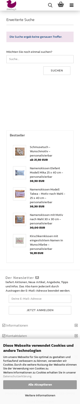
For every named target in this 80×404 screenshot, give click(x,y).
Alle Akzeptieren (40, 384)
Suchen (57, 70)
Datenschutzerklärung (17, 376)
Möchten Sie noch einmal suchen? (29, 52)
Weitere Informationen (40, 395)
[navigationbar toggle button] (71, 5)
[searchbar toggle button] (50, 5)
